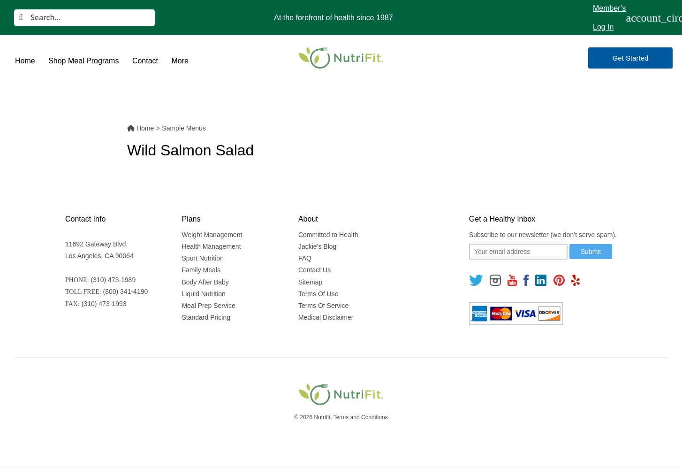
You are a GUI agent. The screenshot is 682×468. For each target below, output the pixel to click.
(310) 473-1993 (104, 303)
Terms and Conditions (360, 417)
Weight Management (212, 234)
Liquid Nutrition (203, 294)
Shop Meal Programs (83, 61)
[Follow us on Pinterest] (559, 280)
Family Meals (201, 270)
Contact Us (314, 270)
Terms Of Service (323, 305)
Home (25, 61)
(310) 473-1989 (113, 280)
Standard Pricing (206, 317)
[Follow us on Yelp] (575, 280)
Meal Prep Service (208, 305)
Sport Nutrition (202, 258)
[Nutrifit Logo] (341, 57)
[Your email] (518, 252)
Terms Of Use (318, 294)
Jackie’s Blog (317, 246)
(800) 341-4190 (125, 291)
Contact (145, 61)
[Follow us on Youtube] (512, 280)
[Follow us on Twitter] (476, 280)
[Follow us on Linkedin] (540, 280)
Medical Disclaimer (325, 317)
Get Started (631, 58)
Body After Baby (205, 282)
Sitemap (310, 282)
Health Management (211, 246)
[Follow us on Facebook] (526, 280)
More (179, 61)
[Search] (84, 17)
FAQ (304, 258)
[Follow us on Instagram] (495, 280)
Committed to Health (328, 234)
